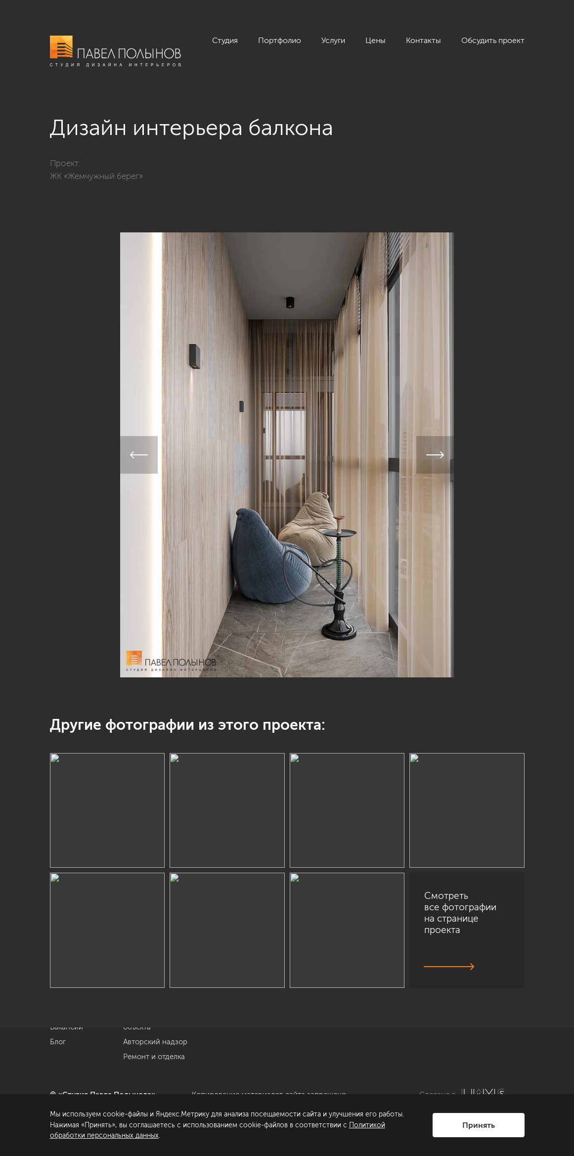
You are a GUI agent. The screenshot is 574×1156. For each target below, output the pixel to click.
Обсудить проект (493, 40)
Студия (225, 40)
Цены (375, 40)
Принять (478, 1125)
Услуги (333, 40)
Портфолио (279, 40)
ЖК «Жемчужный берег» (96, 176)
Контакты (423, 40)
